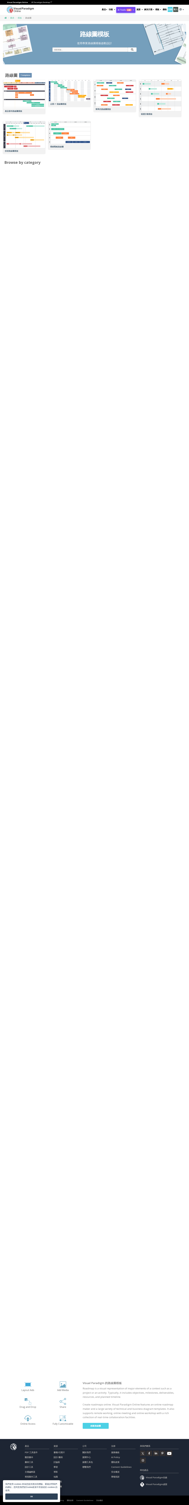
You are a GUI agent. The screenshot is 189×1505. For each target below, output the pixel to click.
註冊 (170, 9)
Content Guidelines (121, 1467)
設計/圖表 (58, 1457)
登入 (176, 9)
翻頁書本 (29, 1457)
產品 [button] (104, 9)
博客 (56, 1471)
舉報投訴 (115, 1476)
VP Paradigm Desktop (41, 2)
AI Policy (115, 1457)
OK (31, 1496)
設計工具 (29, 1467)
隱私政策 (115, 1462)
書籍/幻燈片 (59, 1452)
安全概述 (115, 1471)
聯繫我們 (86, 1467)
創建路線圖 (95, 1425)
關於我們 (86, 1452)
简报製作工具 (31, 1476)
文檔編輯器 (30, 1471)
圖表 (12, 17)
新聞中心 (86, 1457)
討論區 (57, 1462)
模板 (20, 17)
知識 (56, 1476)
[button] (111, 9)
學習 (56, 1467)
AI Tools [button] (126, 9)
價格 (165, 9)
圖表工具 (29, 1462)
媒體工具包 (87, 1462)
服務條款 (115, 1452)
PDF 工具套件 (31, 1452)
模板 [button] (158, 9)
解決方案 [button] (149, 9)
